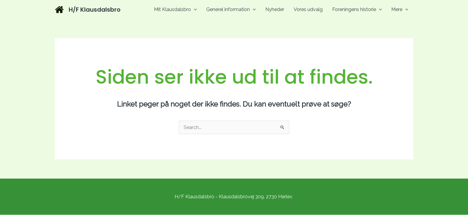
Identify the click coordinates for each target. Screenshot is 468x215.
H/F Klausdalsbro (95, 9)
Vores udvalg (308, 9)
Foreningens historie (357, 9)
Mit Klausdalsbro (175, 9)
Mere (399, 9)
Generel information (231, 9)
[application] (194, 9)
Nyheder (274, 9)
